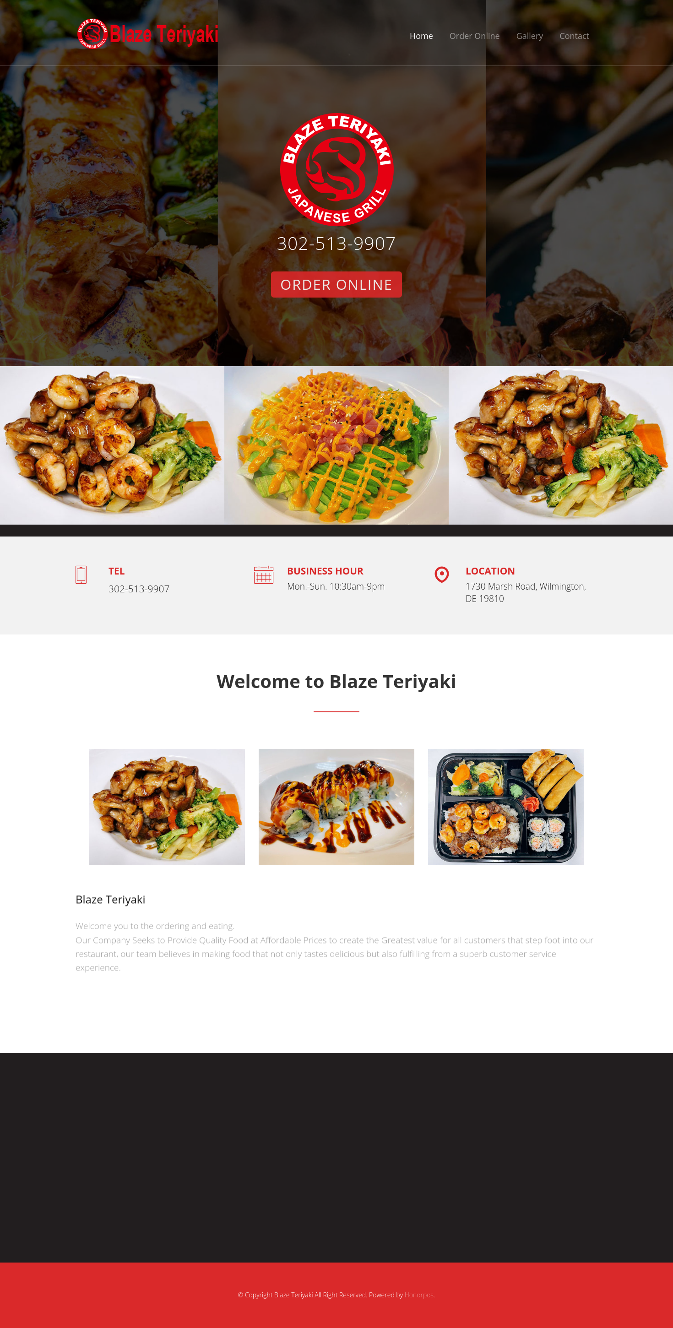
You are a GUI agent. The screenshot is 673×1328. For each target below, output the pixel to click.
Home (421, 35)
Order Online (475, 35)
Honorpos (419, 1294)
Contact (574, 35)
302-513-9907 (336, 243)
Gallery (529, 35)
